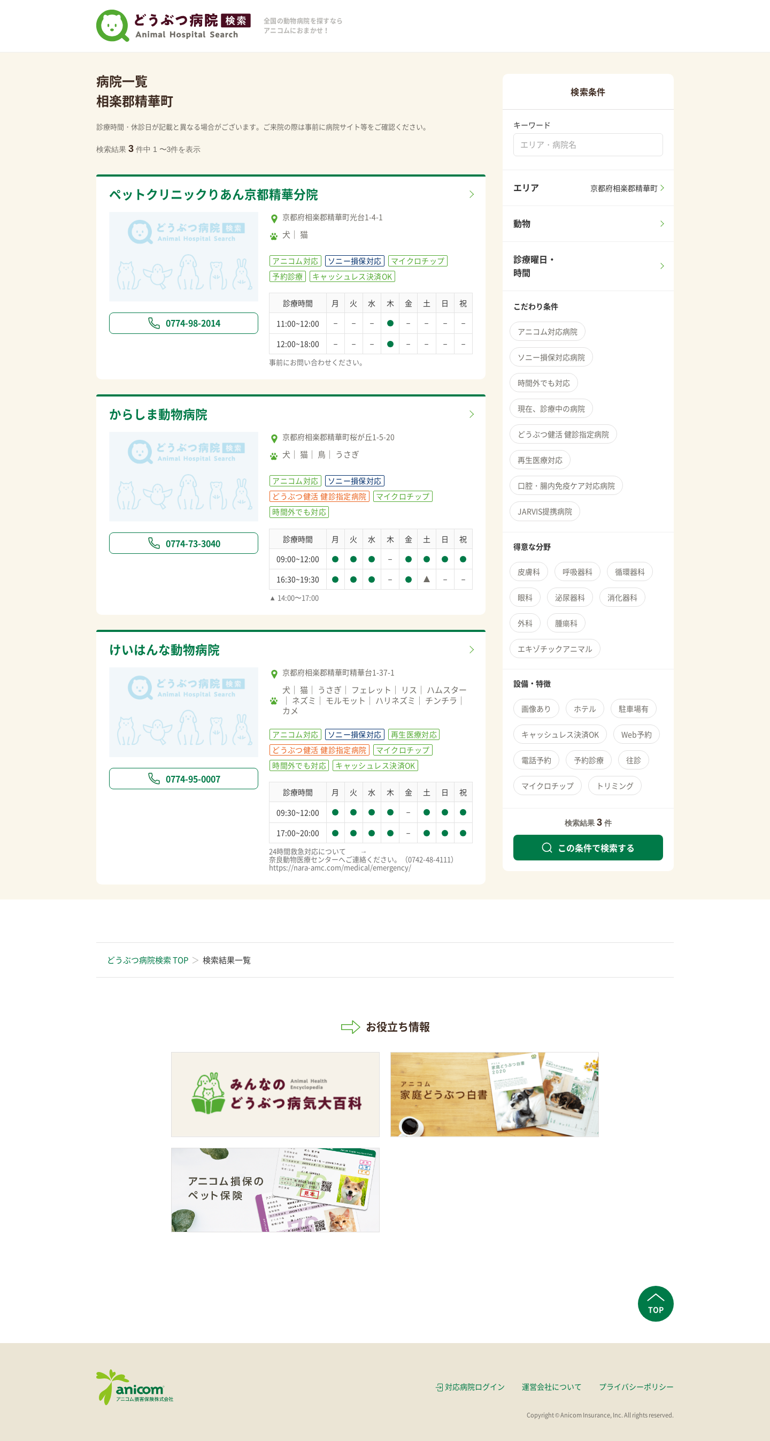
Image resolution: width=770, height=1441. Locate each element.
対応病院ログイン (475, 1386)
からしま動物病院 (158, 414)
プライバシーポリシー (636, 1386)
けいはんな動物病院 (164, 650)
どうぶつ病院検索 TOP (147, 960)
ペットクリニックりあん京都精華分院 (213, 194)
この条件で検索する (588, 847)
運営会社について (552, 1386)
